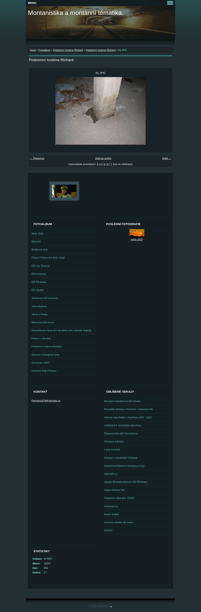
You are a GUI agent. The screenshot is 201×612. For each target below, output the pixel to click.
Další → (166, 158)
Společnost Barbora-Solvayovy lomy (124, 465)
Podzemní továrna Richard (68, 50)
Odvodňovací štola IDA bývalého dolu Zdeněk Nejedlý (61, 330)
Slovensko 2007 (40, 362)
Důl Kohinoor (39, 273)
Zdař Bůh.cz (111, 473)
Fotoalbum (44, 50)
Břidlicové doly (40, 249)
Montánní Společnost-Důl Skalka (122, 401)
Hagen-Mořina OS (114, 490)
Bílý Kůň (36, 241)
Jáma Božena (39, 306)
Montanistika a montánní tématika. (75, 12)
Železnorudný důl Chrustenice (121, 433)
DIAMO (108, 530)
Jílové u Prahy (40, 314)
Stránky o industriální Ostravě (120, 457)
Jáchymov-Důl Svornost (45, 298)
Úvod (33, 50)
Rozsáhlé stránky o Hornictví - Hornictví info (128, 409)
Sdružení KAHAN (114, 441)
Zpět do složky (103, 158)
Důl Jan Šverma (40, 265)
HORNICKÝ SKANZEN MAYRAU (122, 425)
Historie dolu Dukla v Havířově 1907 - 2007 (128, 417)
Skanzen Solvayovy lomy (45, 354)
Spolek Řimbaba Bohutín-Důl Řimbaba (125, 481)
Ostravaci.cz (111, 506)
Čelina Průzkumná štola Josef (48, 257)
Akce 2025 (37, 233)
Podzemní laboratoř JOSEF (119, 498)
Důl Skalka (38, 290)
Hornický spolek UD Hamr (118, 522)
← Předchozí (37, 158)
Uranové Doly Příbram (44, 370)
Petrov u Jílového (41, 338)
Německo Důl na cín (43, 322)
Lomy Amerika (112, 449)
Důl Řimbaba (39, 282)
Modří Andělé (111, 514)
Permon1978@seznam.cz (46, 400)
